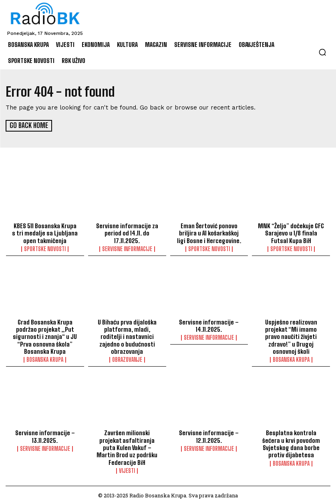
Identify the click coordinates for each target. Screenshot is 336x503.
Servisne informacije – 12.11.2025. (209, 435)
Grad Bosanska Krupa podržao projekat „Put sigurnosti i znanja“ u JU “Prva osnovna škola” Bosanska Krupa (44, 336)
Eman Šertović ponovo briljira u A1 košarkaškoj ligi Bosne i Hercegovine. (209, 232)
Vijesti (127, 469)
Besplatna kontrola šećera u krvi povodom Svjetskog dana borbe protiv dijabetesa (291, 442)
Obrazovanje (127, 358)
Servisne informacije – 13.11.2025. (45, 435)
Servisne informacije (127, 248)
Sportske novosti (45, 248)
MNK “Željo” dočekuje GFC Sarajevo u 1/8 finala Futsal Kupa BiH (291, 232)
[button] (322, 52)
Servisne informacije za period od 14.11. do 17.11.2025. (127, 232)
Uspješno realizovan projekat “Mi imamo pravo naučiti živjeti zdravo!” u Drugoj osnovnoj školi (291, 332)
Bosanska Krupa (44, 358)
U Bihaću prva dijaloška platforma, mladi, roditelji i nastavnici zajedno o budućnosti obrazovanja (127, 336)
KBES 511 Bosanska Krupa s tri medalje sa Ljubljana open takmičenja (45, 232)
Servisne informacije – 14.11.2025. (209, 325)
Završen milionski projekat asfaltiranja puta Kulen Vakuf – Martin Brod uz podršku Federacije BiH (127, 446)
